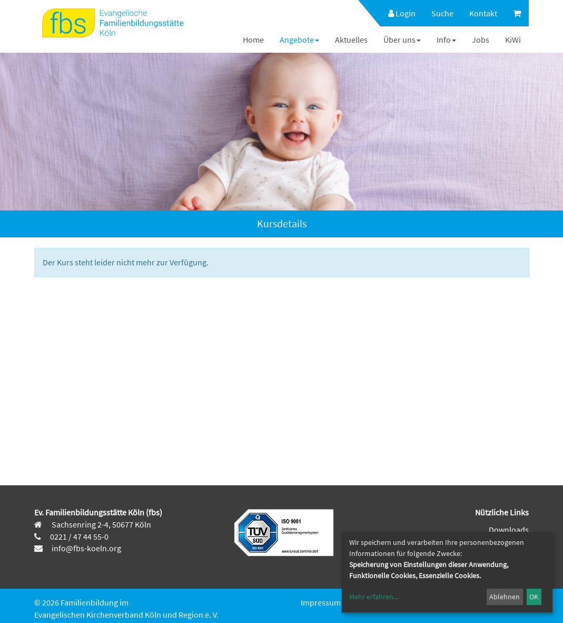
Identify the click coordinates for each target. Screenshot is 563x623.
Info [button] (446, 39)
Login (402, 13)
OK (533, 596)
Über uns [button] (402, 39)
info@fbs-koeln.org (85, 548)
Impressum (321, 602)
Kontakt (483, 13)
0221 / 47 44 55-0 (79, 536)
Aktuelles (351, 39)
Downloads (509, 529)
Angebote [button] (299, 39)
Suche (442, 13)
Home (253, 39)
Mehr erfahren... (373, 596)
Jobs (480, 39)
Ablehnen (504, 596)
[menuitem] (396, 13)
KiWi (513, 39)
